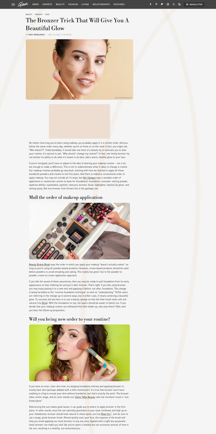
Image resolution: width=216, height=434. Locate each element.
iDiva (44, 303)
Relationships (101, 4)
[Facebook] (150, 5)
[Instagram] (167, 5)
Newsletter (194, 4)
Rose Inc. (105, 414)
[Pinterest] (156, 5)
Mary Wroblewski (37, 35)
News (36, 4)
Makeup (38, 14)
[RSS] (179, 5)
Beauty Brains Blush (39, 264)
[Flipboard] (162, 5)
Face (47, 14)
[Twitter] (173, 5)
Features (119, 4)
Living (85, 4)
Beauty (60, 4)
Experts (47, 4)
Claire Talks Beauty (85, 397)
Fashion (73, 4)
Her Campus (89, 177)
